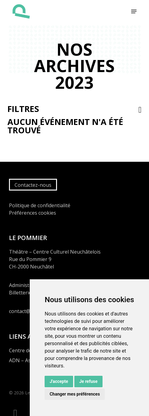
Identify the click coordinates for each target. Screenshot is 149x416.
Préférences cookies (32, 212)
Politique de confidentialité (39, 205)
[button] (134, 11)
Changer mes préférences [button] (75, 394)
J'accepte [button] (59, 381)
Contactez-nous (33, 185)
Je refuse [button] (88, 381)
